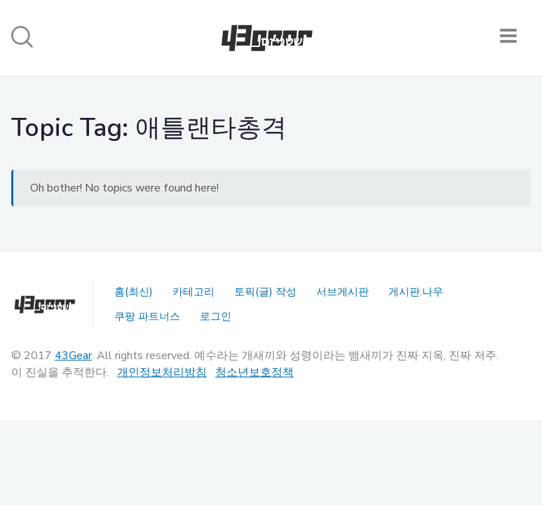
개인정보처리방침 (162, 372)
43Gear (73, 355)
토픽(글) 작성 (265, 292)
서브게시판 (342, 292)
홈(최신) (133, 292)
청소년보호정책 (254, 372)
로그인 (215, 316)
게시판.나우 (415, 292)
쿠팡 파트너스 (147, 316)
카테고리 (193, 292)
